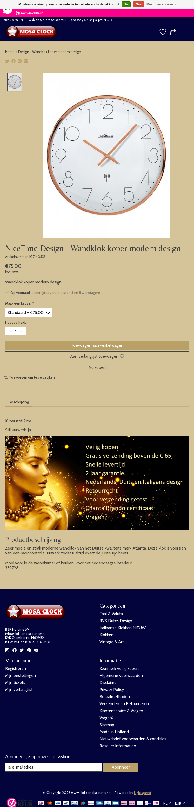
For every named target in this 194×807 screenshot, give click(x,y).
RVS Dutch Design (115, 620)
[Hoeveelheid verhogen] (21, 331)
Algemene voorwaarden (121, 675)
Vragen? (106, 717)
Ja (126, 4)
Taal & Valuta (111, 613)
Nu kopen (97, 367)
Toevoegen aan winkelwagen (97, 345)
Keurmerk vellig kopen (119, 668)
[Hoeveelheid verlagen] (10, 331)
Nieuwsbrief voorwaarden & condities (132, 738)
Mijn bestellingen (20, 675)
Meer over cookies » (161, 4)
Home (10, 52)
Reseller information (117, 745)
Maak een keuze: (19, 303)
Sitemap (106, 724)
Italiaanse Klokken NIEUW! (122, 627)
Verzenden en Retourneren (124, 703)
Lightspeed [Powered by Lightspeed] (142, 793)
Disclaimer (108, 682)
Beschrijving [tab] (18, 401)
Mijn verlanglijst (19, 689)
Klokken (106, 634)
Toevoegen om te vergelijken (29, 377)
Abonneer (121, 767)
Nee (139, 4)
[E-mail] (53, 767)
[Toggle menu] (183, 32)
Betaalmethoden (114, 696)
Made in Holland (114, 731)
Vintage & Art (111, 641)
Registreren (15, 668)
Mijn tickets (15, 682)
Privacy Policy (111, 689)
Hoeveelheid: (15, 322)
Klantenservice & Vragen (121, 710)
